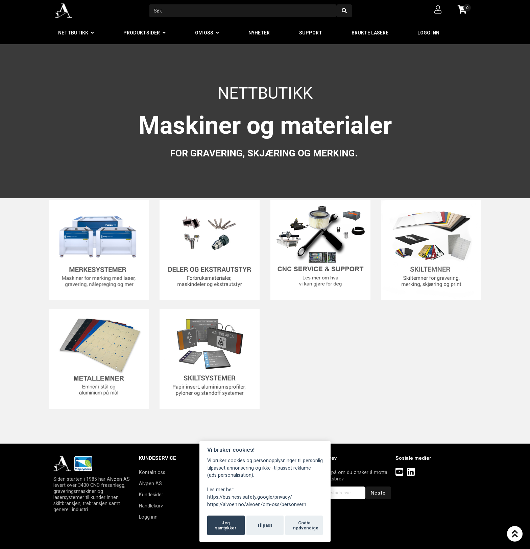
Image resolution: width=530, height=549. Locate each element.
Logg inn (428, 32)
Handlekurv (151, 505)
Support (310, 32)
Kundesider (151, 494)
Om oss (204, 32)
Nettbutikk (73, 32)
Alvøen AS (150, 483)
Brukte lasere (370, 32)
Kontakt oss (152, 472)
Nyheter (259, 32)
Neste (378, 493)
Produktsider (141, 32)
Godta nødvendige (305, 525)
